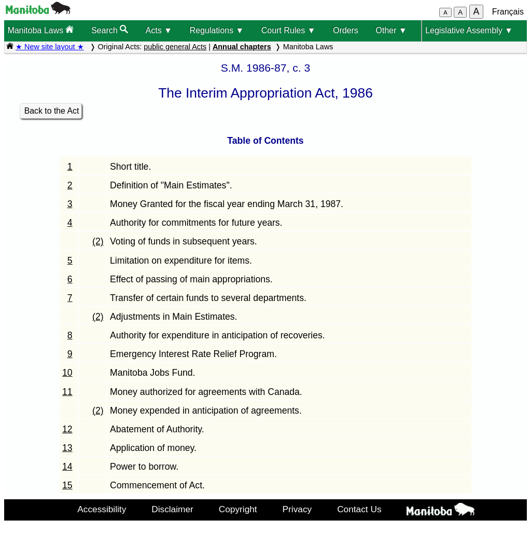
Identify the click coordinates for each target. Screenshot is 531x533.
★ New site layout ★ (50, 47)
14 (67, 466)
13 (67, 448)
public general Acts (175, 47)
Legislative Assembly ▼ (469, 30)
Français (508, 11)
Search (109, 30)
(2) (98, 241)
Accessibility (101, 509)
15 (67, 485)
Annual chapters (242, 47)
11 (67, 392)
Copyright (238, 509)
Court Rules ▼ (288, 30)
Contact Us (359, 509)
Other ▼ (391, 30)
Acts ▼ (159, 30)
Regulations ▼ (216, 30)
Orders (345, 30)
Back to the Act (51, 110)
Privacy (297, 509)
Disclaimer (172, 509)
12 (67, 429)
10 (67, 372)
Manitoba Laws (40, 30)
